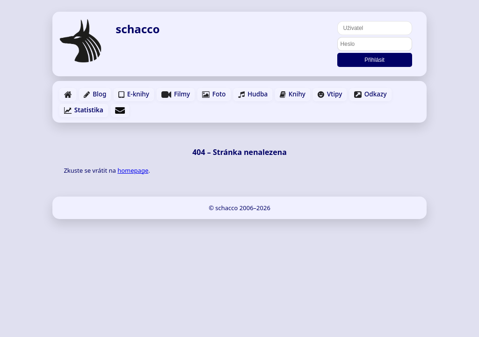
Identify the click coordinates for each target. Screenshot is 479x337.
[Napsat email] (120, 110)
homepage (132, 170)
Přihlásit (374, 60)
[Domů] (80, 41)
